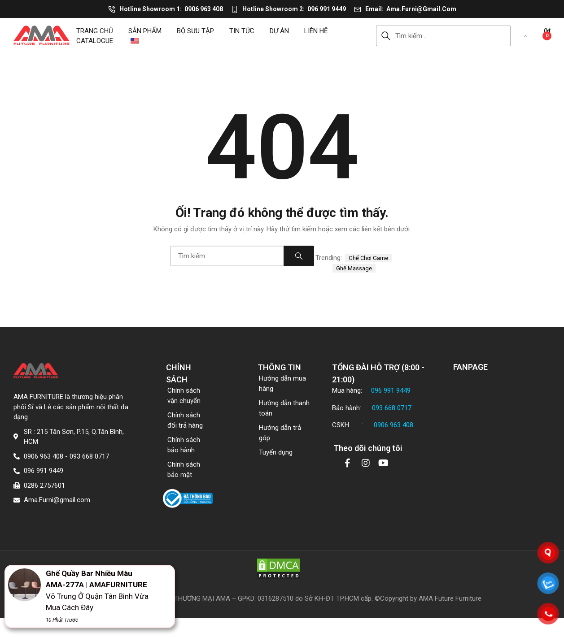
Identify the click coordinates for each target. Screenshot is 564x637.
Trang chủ (94, 31)
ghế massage (354, 268)
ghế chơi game (368, 258)
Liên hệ (316, 31)
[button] (525, 36)
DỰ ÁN (279, 31)
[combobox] (453, 36)
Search (385, 35)
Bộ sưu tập (195, 31)
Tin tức (241, 31)
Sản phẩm (145, 31)
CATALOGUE (94, 41)
